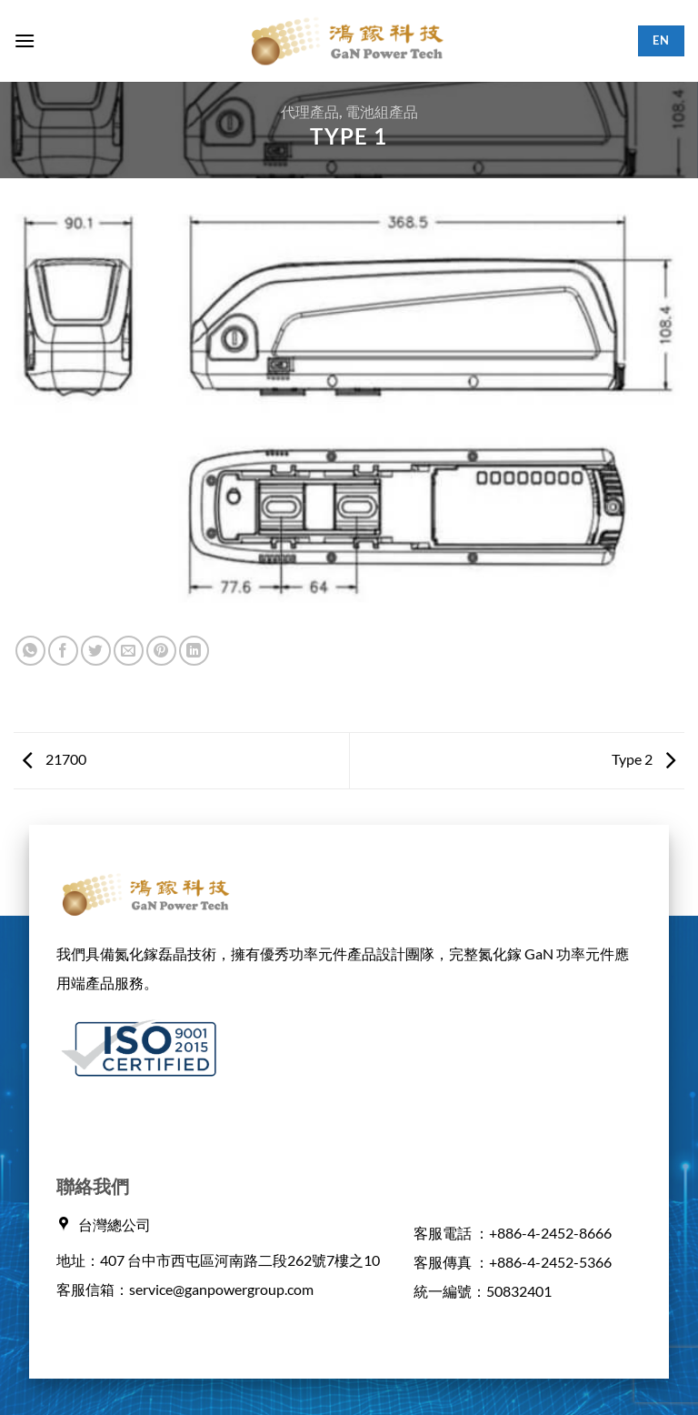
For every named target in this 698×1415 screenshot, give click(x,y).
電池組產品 (381, 111)
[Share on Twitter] (96, 651)
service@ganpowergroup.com (221, 1289)
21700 (54, 759)
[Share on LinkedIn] (194, 651)
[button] (24, 40)
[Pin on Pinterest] (161, 651)
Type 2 (643, 759)
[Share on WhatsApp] (30, 651)
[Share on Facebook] (63, 651)
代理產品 (310, 111)
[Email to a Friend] (129, 651)
